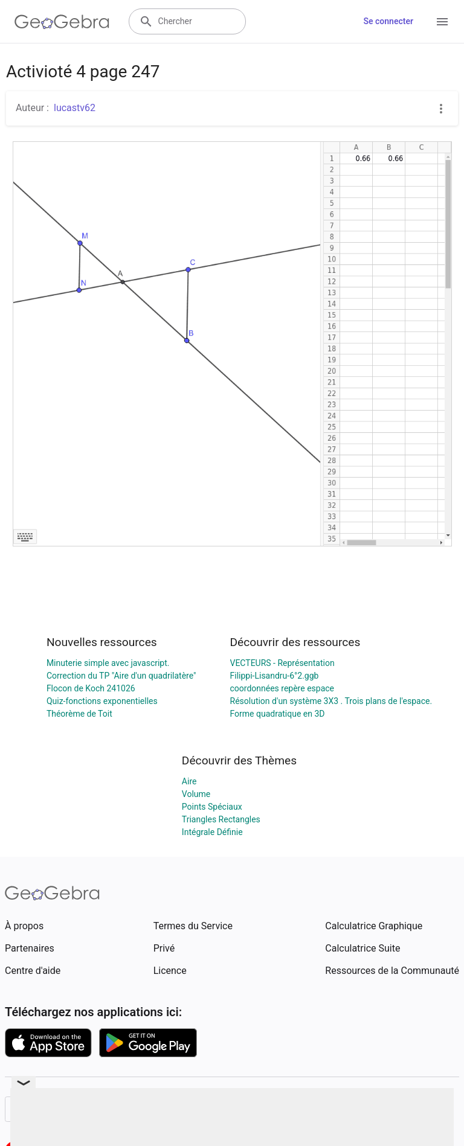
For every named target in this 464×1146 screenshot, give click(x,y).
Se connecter (388, 21)
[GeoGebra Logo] (61, 21)
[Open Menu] (442, 21)
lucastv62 (74, 108)
